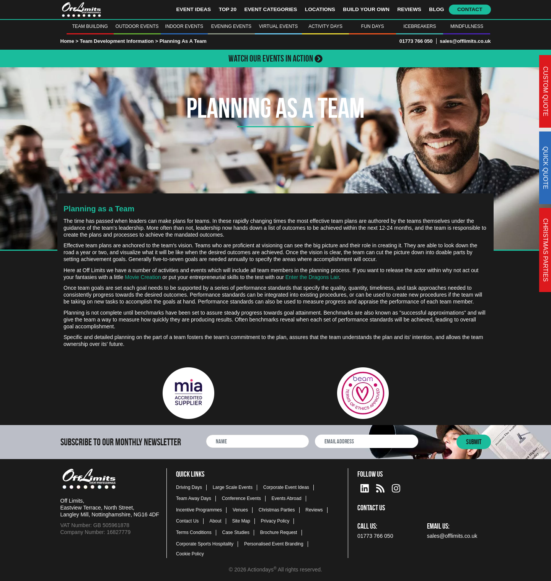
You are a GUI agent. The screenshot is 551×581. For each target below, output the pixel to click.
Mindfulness (466, 26)
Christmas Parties (277, 510)
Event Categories (270, 9)
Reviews (409, 9)
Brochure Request (278, 532)
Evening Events (231, 26)
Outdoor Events (137, 26)
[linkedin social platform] (364, 487)
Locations (320, 9)
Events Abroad (287, 498)
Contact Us (187, 521)
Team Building (90, 26)
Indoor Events (184, 26)
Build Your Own (366, 9)
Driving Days (189, 487)
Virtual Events (278, 26)
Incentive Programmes (199, 510)
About (215, 521)
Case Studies (235, 532)
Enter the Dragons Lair (312, 277)
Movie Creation (143, 277)
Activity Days (325, 26)
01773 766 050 (416, 41)
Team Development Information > (119, 41)
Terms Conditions (194, 532)
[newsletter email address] (366, 441)
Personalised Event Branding (273, 544)
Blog (436, 9)
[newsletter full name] (257, 441)
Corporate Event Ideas (286, 487)
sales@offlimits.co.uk (465, 41)
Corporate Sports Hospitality (204, 544)
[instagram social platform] (396, 487)
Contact (469, 9)
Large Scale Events (233, 487)
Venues (240, 510)
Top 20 (227, 9)
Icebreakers (419, 26)
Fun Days (372, 26)
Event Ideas (193, 9)
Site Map (241, 521)
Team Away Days (193, 498)
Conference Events (241, 498)
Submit (473, 442)
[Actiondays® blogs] (380, 487)
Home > (69, 41)
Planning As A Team (183, 41)
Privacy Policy (275, 521)
